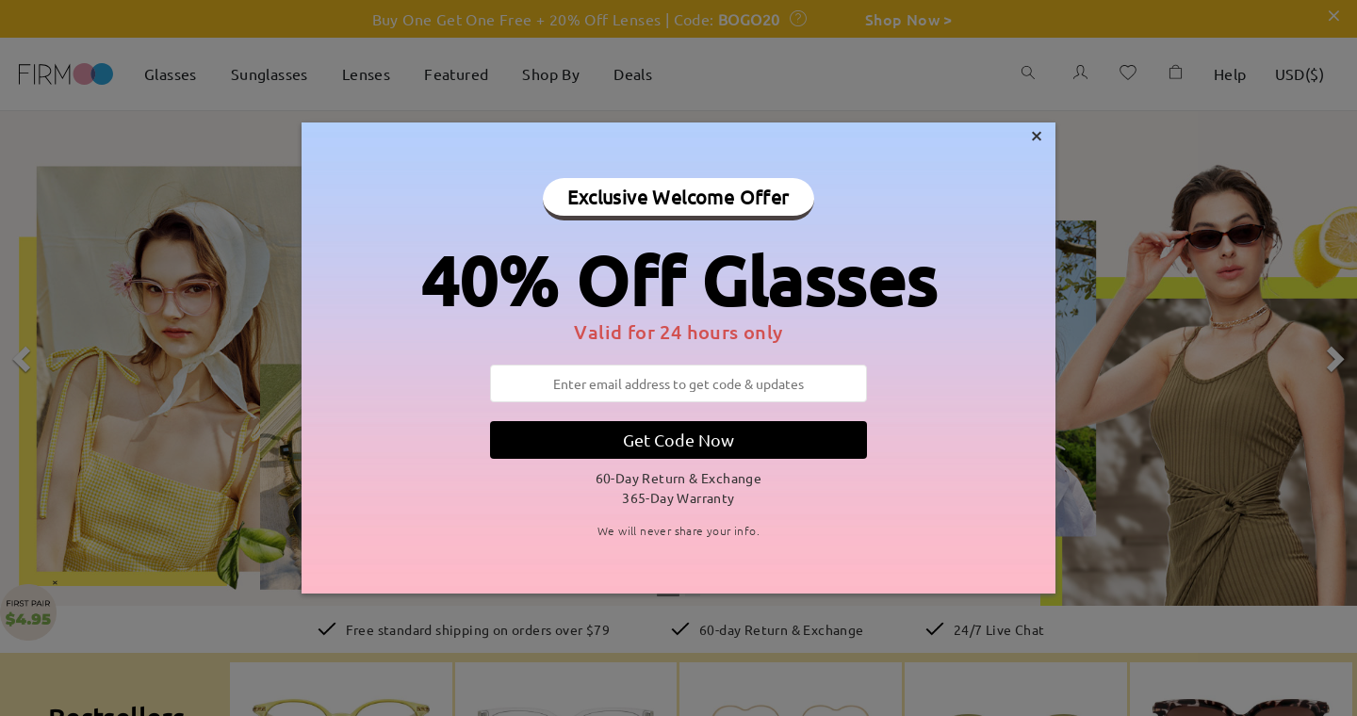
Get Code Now (678, 439)
